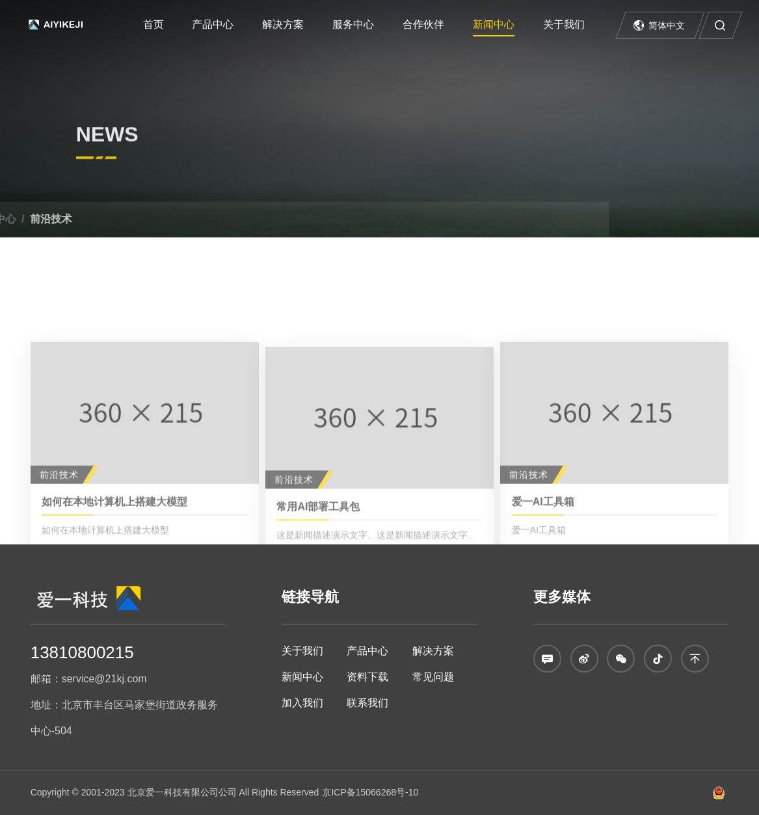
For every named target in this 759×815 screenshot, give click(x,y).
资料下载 (367, 676)
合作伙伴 (423, 24)
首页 (153, 24)
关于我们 (564, 24)
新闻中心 (493, 24)
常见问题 (433, 676)
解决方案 (283, 24)
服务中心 (353, 24)
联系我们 (367, 702)
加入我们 (302, 702)
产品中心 (212, 24)
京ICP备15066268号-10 (370, 792)
